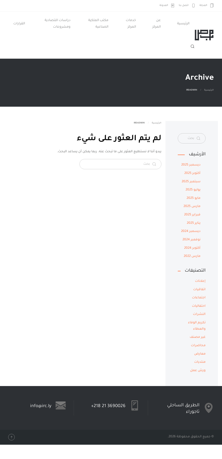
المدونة (167, 5)
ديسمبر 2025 (190, 165)
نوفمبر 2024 (191, 240)
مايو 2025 (193, 198)
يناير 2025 (193, 223)
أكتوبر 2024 (192, 248)
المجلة (206, 5)
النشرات (199, 314)
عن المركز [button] (156, 24)
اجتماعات (199, 298)
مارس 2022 (192, 256)
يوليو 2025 (193, 190)
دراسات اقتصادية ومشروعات (57, 24)
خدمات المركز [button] (131, 24)
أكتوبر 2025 (192, 173)
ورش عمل (198, 370)
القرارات (19, 24)
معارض (200, 354)
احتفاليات (199, 306)
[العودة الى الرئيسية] (204, 35)
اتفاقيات (199, 289)
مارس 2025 (191, 206)
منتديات (200, 362)
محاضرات (198, 345)
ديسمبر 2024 (190, 231)
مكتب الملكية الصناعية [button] (98, 24)
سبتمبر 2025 (191, 182)
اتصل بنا (187, 5)
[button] (192, 46)
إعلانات (200, 281)
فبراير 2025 (192, 215)
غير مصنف (198, 337)
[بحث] (120, 164)
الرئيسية (183, 24)
